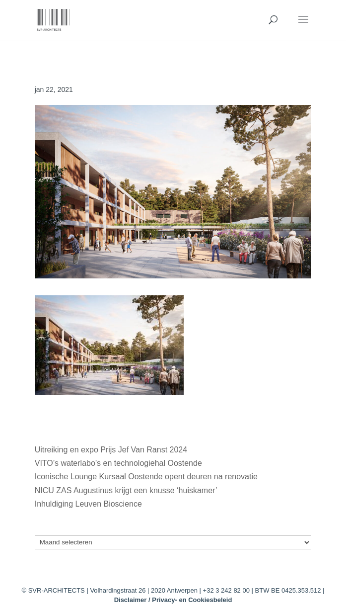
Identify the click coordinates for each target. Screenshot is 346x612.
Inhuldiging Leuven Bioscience (88, 504)
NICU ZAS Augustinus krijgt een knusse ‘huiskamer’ (126, 490)
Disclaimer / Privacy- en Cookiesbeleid (173, 600)
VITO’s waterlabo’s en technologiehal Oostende (118, 463)
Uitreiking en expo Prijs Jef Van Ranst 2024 (111, 449)
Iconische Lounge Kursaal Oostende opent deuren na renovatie (146, 476)
